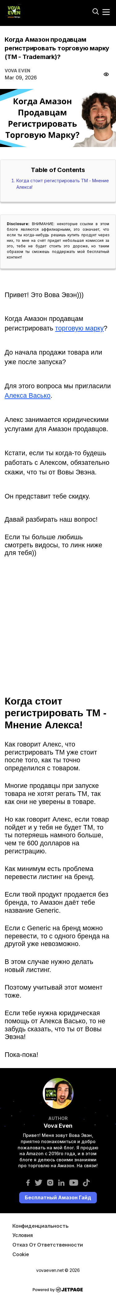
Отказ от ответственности (47, 1245)
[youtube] (73, 1182)
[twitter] (38, 1182)
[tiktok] (86, 1182)
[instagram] (50, 1182)
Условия (22, 1235)
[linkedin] (61, 1182)
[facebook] (28, 1182)
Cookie (20, 1254)
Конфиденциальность (40, 1226)
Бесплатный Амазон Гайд (58, 1197)
